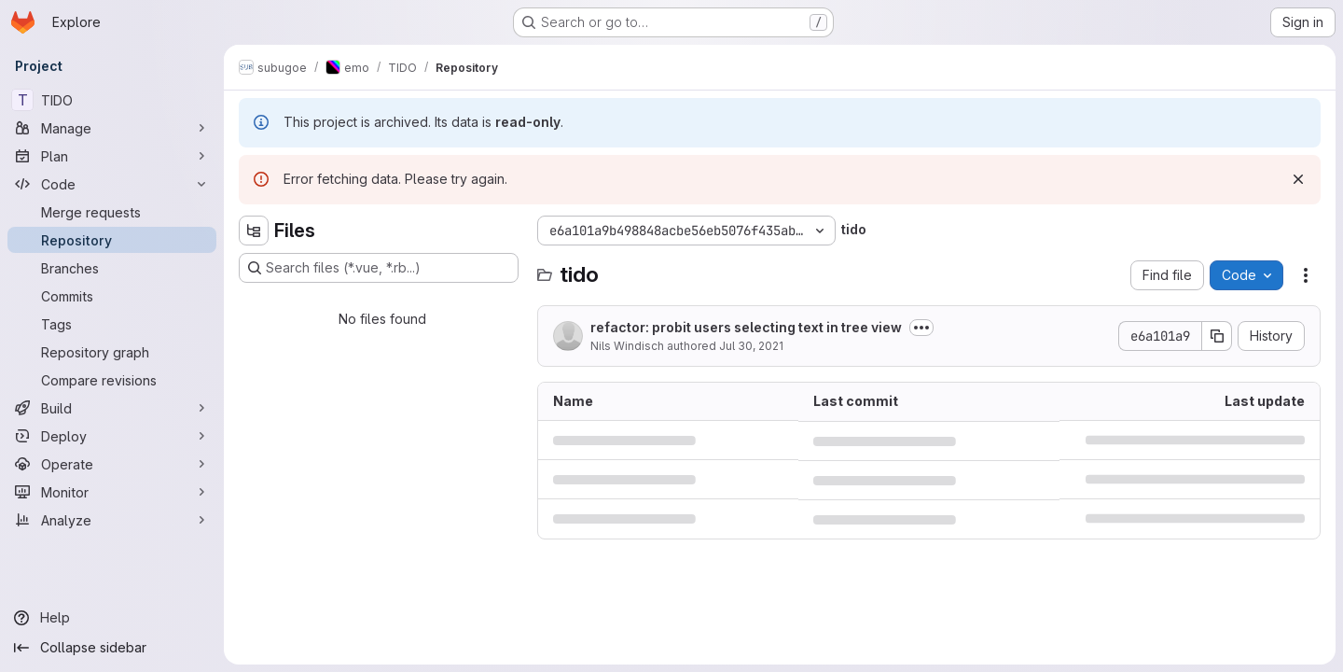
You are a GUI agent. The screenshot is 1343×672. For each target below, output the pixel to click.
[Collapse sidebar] (111, 648)
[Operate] (111, 464)
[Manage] (111, 128)
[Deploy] (111, 436)
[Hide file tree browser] (254, 230)
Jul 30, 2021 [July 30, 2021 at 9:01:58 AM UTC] (751, 346)
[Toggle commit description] (921, 327)
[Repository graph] (111, 352)
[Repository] (111, 240)
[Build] (111, 408)
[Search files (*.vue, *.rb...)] (379, 268)
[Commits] (111, 296)
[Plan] (111, 156)
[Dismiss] (1298, 179)
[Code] (111, 184)
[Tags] (111, 324)
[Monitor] (111, 492)
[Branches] (111, 268)
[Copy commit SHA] (1217, 336)
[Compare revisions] (111, 380)
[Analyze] (111, 520)
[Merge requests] (111, 212)
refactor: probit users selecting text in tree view (746, 327)
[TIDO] (111, 100)
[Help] (111, 618)
